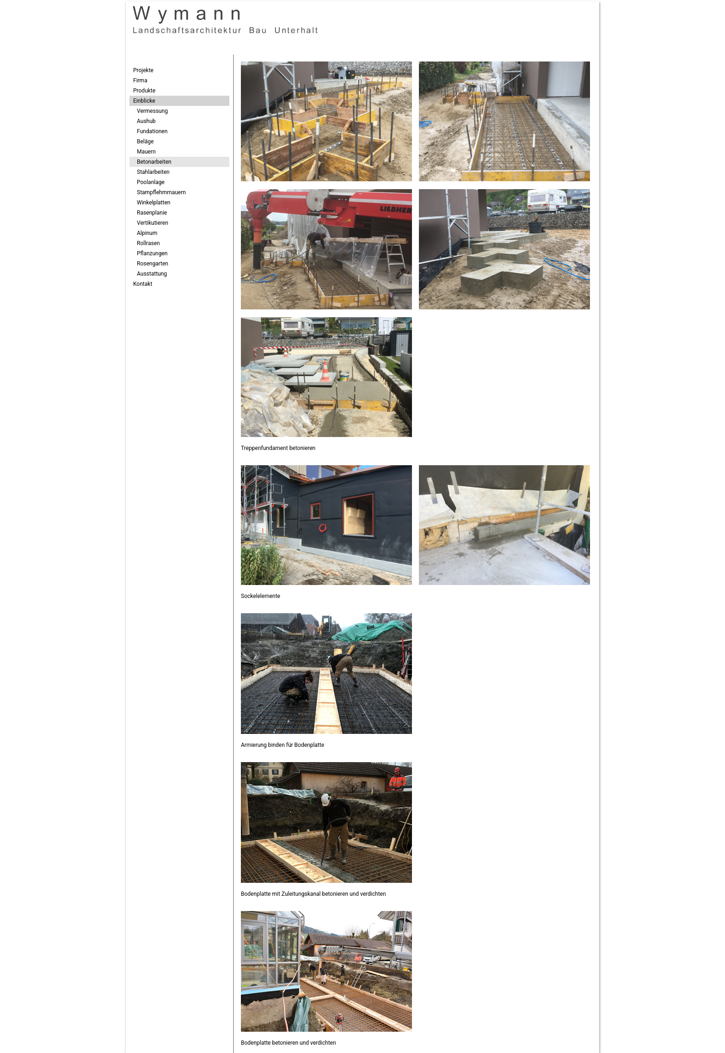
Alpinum (147, 233)
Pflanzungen (152, 253)
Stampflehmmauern (161, 192)
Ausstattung (152, 274)
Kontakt (142, 284)
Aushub (146, 121)
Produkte (144, 90)
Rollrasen (148, 243)
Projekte (143, 70)
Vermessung (152, 111)
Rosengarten (152, 263)
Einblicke (144, 101)
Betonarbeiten (154, 162)
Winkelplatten (153, 202)
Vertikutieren (152, 223)
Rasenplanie (152, 212)
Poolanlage (151, 182)
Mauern (146, 151)
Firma (140, 80)
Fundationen (152, 131)
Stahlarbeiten (153, 172)
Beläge (145, 141)
